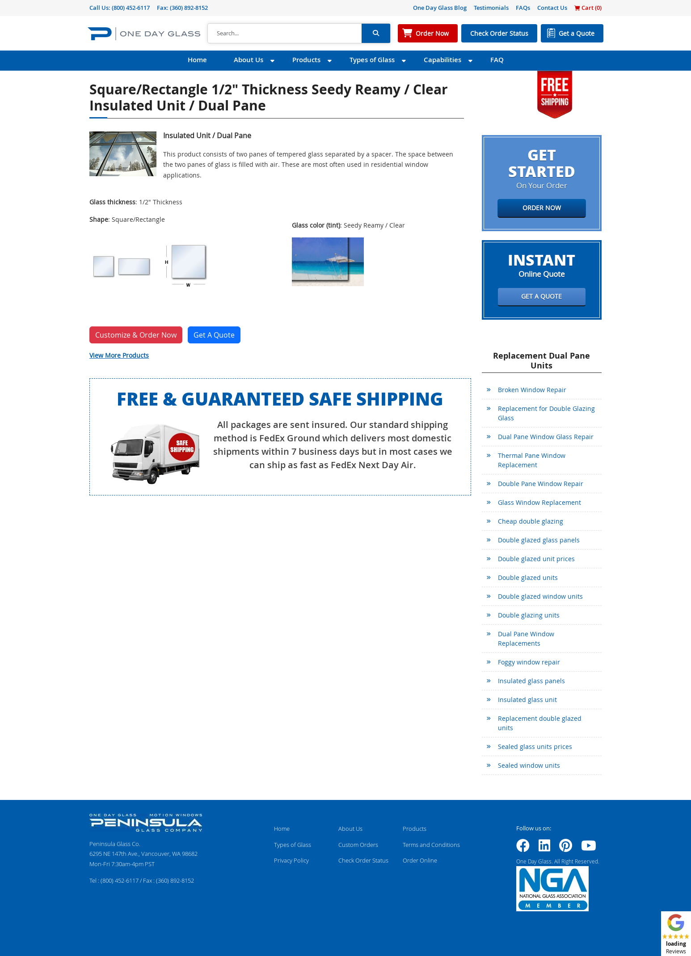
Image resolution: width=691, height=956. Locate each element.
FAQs (523, 8)
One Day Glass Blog (440, 8)
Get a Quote (576, 33)
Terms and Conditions (431, 845)
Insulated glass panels (531, 681)
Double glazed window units (540, 596)
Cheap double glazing (530, 521)
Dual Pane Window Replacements (526, 638)
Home (197, 59)
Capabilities (442, 59)
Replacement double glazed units (539, 723)
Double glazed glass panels (539, 540)
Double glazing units (529, 615)
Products (306, 59)
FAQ (497, 59)
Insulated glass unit (527, 699)
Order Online (420, 860)
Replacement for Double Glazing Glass (546, 413)
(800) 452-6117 (131, 8)
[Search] (285, 33)
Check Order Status (499, 33)
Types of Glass (372, 59)
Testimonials (491, 8)
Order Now (432, 33)
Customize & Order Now (136, 335)
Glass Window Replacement (539, 502)
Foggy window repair (529, 662)
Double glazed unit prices (536, 558)
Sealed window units (529, 765)
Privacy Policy (291, 860)
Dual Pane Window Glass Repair (546, 436)
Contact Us (552, 8)
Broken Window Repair (532, 389)
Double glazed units (528, 577)
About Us (248, 59)
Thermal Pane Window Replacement (531, 460)
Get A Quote (214, 335)
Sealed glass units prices (535, 746)
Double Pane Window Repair (540, 483)
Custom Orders (358, 845)
